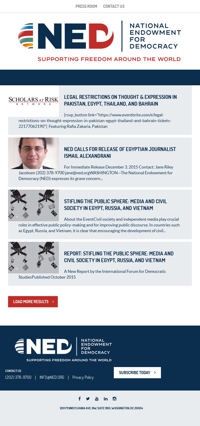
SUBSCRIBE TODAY (134, 372)
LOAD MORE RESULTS (30, 301)
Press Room (86, 6)
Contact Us (113, 6)
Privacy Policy (83, 377)
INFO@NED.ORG (52, 377)
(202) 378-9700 (18, 377)
